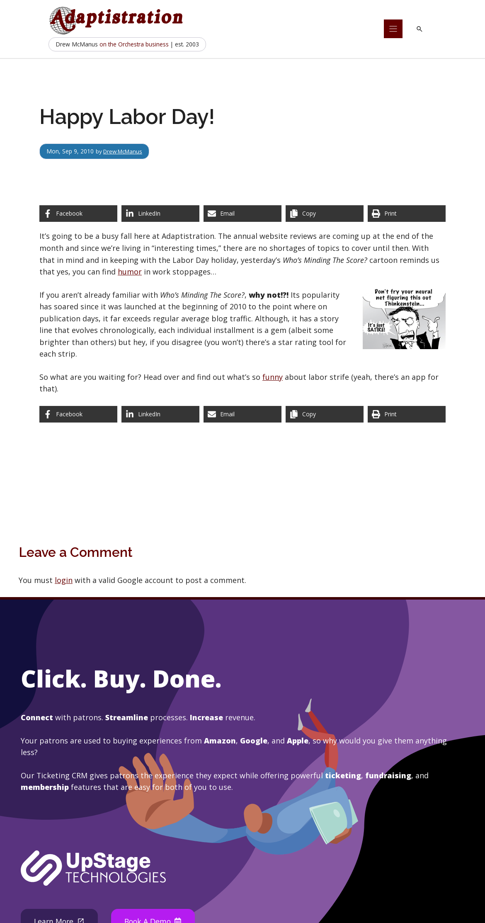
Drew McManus (125, 151)
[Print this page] (407, 213)
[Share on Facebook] (78, 213)
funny (272, 377)
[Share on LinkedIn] (160, 213)
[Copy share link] (325, 213)
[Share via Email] (242, 213)
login (64, 580)
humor (130, 272)
